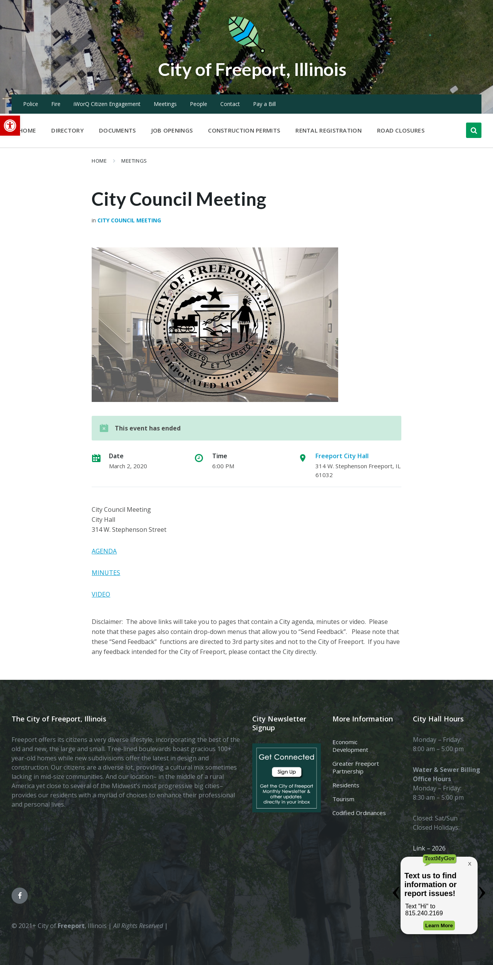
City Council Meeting (129, 220)
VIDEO (101, 594)
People (198, 104)
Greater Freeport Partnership (355, 767)
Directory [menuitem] (67, 130)
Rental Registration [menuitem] (328, 130)
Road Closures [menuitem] (400, 130)
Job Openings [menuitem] (172, 130)
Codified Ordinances (359, 813)
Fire (55, 104)
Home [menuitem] (27, 130)
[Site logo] (246, 51)
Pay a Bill (264, 104)
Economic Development (350, 745)
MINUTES (106, 572)
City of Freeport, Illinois (252, 69)
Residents (345, 785)
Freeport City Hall (342, 456)
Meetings (165, 104)
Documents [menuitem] (117, 130)
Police (30, 104)
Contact (230, 104)
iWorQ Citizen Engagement (107, 104)
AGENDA (104, 551)
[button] (10, 126)
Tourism (343, 799)
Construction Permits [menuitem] (244, 130)
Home (99, 160)
